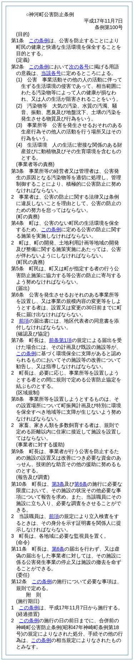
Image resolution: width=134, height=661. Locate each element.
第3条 (58, 484)
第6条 (80, 484)
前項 (24, 321)
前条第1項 (60, 340)
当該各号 (51, 73)
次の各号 (79, 67)
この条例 (39, 40)
